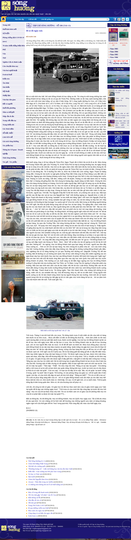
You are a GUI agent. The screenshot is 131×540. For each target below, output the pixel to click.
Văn (4, 54)
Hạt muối (31, 477)
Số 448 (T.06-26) (113, 44)
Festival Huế (7, 75)
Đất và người (7, 104)
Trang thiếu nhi (8, 125)
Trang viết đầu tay (9, 120)
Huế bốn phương (9, 108)
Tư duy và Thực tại (35, 474)
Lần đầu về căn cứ (34, 500)
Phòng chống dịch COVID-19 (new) (13, 39)
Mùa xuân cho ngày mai (36, 511)
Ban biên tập (19, 19)
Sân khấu (6, 87)
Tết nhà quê (32, 503)
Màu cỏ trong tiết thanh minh (38, 492)
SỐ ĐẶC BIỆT (8, 133)
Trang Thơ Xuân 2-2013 (36, 505)
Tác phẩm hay (8, 145)
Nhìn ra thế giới (8, 112)
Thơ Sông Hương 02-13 (36, 461)
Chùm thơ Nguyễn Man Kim (38, 479)
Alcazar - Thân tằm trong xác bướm (40, 482)
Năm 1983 (114, 49)
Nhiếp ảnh (6, 95)
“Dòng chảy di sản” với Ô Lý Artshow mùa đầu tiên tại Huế (122, 115)
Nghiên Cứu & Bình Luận (12, 62)
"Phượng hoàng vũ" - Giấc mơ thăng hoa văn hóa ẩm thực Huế (50, 469)
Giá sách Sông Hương (11, 141)
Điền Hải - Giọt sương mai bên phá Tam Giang (44, 471)
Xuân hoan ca (32, 516)
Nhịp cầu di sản (8, 116)
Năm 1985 (114, 55)
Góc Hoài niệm (8, 129)
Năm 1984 (114, 52)
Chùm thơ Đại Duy (121, 106)
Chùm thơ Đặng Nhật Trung (38, 464)
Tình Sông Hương (9, 158)
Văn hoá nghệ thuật (10, 70)
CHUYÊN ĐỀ (8, 137)
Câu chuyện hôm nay (10, 66)
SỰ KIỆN (6, 33)
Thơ (4, 58)
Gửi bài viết (32, 19)
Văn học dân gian (9, 100)
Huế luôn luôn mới (10, 29)
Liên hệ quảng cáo (47, 19)
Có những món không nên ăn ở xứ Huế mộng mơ (45, 484)
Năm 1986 (114, 57)
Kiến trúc (6, 79)
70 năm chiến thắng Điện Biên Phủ (14, 47)
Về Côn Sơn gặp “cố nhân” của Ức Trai (42, 495)
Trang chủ (6, 25)
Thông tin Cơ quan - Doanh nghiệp (13, 152)
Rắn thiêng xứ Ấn (34, 498)
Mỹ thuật (6, 91)
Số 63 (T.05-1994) (124, 44)
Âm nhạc (6, 83)
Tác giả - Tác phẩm (10, 162)
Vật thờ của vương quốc (37, 466)
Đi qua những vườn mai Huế (38, 508)
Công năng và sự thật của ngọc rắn (40, 513)
